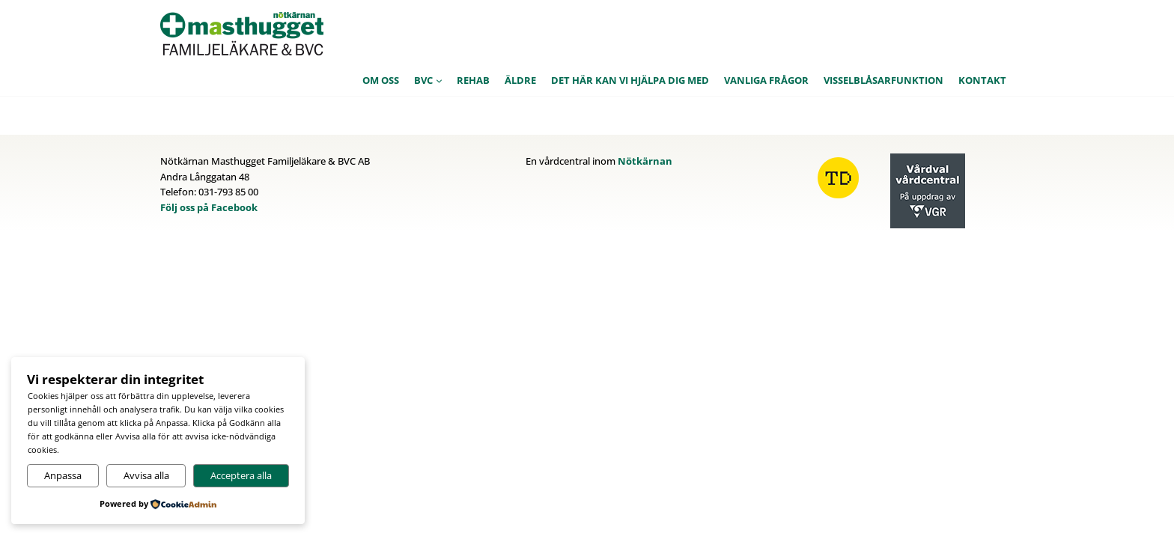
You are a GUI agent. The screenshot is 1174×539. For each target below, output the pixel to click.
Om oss (380, 80)
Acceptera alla (241, 475)
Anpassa (63, 475)
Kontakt (982, 80)
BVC (423, 80)
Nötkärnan (645, 161)
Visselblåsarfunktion (883, 80)
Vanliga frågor (766, 80)
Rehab (473, 80)
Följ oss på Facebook (209, 207)
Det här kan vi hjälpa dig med (630, 80)
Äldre (520, 80)
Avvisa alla (146, 475)
